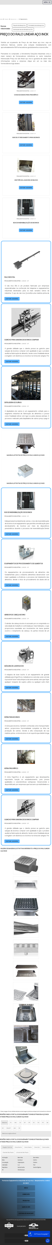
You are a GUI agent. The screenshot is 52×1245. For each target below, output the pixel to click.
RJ (10, 1122)
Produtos (26, 1200)
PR (29, 1122)
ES (20, 1122)
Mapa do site (26, 1207)
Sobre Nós (26, 1194)
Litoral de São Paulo (22, 1152)
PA (19, 1128)
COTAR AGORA (26, 102)
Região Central (7, 1147)
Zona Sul (37, 1147)
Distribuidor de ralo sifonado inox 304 (23, 29)
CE (3, 1128)
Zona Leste (45, 1147)
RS (38, 1122)
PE (43, 1122)
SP (24, 1122)
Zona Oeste (28, 1147)
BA (47, 1122)
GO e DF (9, 1128)
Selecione (4, 1122)
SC (34, 1122)
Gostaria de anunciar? (26, 1213)
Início (26, 1188)
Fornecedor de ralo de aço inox (36, 25)
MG (15, 1122)
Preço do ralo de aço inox (19, 25)
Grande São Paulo (8, 1152)
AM (15, 1128)
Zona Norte (18, 1147)
